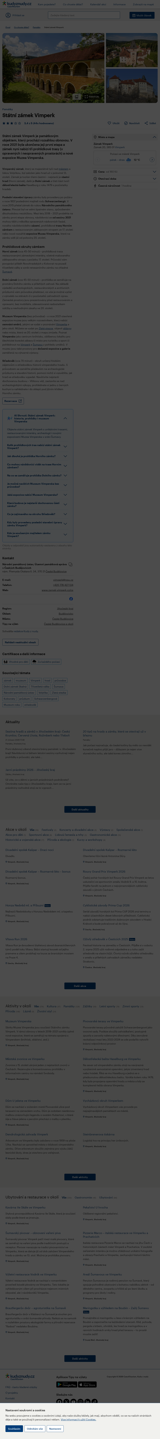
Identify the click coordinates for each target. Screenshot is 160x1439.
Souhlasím (14, 1428)
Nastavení (55, 1428)
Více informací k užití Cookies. (78, 1419)
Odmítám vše (35, 1428)
